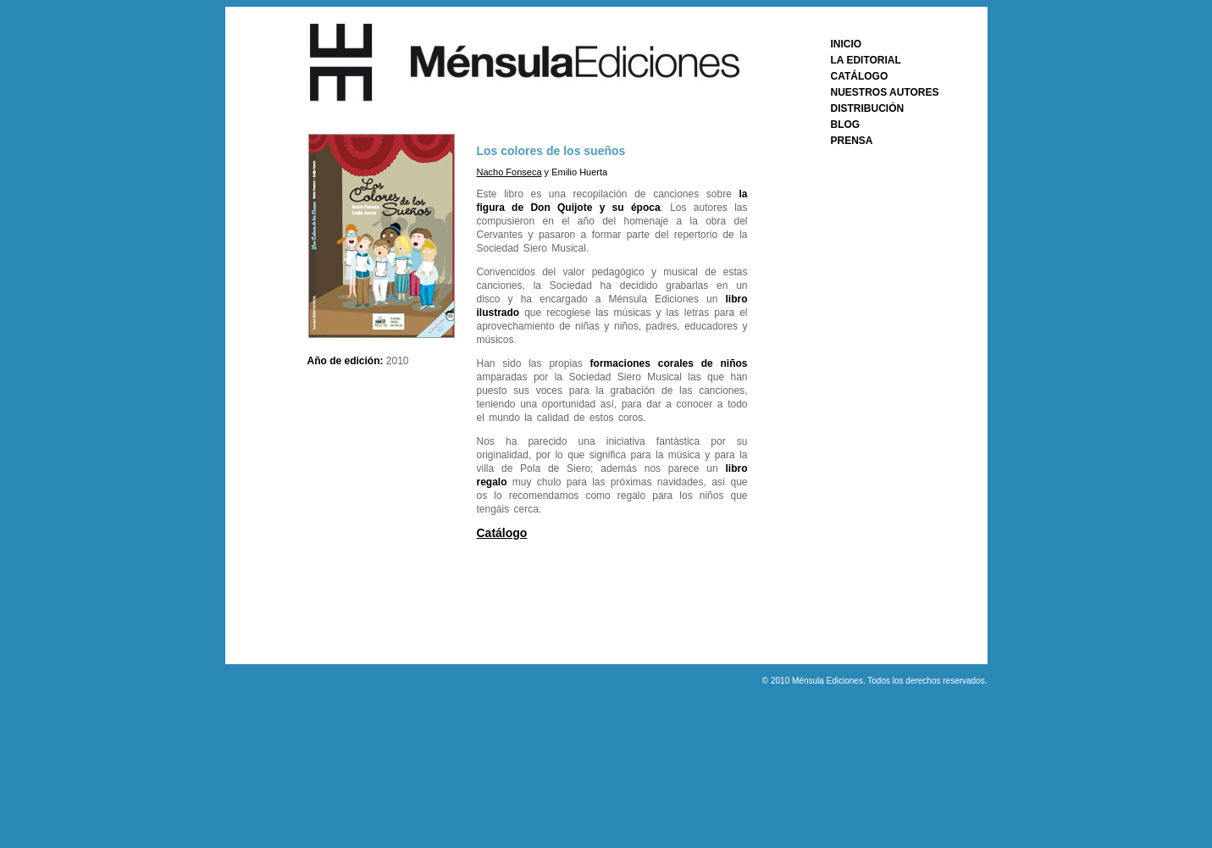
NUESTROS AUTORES (885, 92)
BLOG (846, 124)
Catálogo (502, 533)
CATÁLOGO (859, 76)
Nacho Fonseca (509, 172)
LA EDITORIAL (866, 60)
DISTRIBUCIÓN (868, 108)
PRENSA (852, 141)
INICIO (846, 44)
